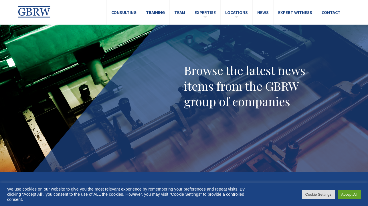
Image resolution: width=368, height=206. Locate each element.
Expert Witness (295, 12)
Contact (331, 12)
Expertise (205, 12)
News (263, 12)
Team (179, 12)
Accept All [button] (349, 194)
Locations (236, 12)
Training (155, 12)
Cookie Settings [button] (318, 194)
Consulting (123, 12)
